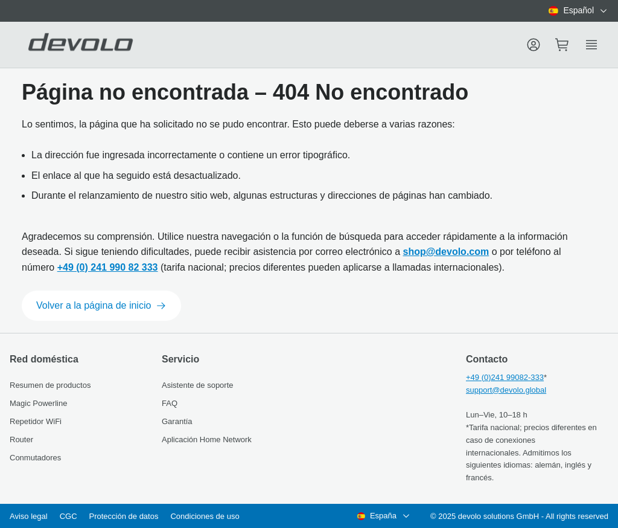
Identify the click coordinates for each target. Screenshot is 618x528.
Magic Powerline (38, 403)
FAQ (169, 403)
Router (21, 439)
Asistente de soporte (198, 385)
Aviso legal (29, 516)
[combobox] (578, 11)
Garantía (177, 421)
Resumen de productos (50, 385)
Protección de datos (124, 516)
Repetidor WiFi (36, 421)
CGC (68, 516)
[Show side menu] (591, 44)
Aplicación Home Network (207, 439)
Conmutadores (35, 457)
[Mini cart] (562, 45)
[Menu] (533, 44)
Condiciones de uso (204, 516)
